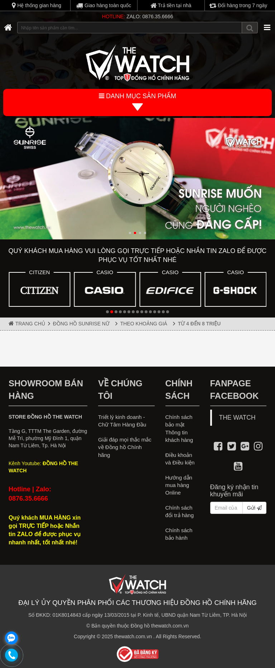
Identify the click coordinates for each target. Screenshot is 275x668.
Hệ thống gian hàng (36, 5)
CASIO (104, 272)
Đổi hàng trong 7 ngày (238, 5)
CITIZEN (39, 272)
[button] (130, 233)
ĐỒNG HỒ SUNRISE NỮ (82, 323)
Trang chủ (27, 323)
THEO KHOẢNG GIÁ (145, 323)
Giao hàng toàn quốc (103, 5)
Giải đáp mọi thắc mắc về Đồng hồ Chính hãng (124, 447)
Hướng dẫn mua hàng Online (178, 485)
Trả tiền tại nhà (170, 5)
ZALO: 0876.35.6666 (149, 16)
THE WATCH (237, 417)
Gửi (254, 508)
